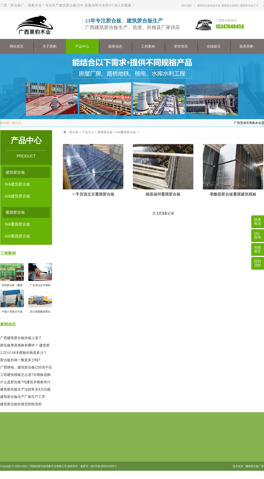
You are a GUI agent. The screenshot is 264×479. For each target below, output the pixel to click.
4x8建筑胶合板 (17, 196)
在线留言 (214, 46)
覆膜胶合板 (15, 212)
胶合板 (73, 132)
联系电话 (257, 221)
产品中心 (82, 46)
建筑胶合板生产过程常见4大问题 (25, 389)
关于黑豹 (49, 46)
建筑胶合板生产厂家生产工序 (22, 397)
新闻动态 (115, 46)
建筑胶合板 (15, 172)
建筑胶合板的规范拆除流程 (21, 404)
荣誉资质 (181, 46)
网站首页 (17, 46)
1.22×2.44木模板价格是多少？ (23, 352)
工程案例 (148, 46)
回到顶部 (257, 263)
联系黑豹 (246, 46)
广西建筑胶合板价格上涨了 (21, 338)
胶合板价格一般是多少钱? (20, 360)
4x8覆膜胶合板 (17, 236)
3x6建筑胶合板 (17, 184)
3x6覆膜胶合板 (17, 224)
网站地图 (186, 5)
